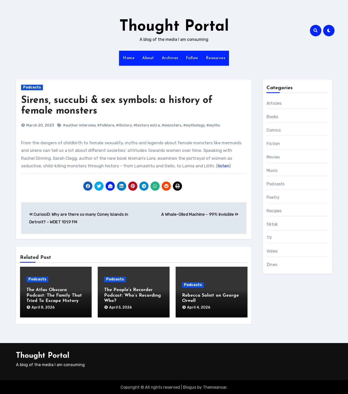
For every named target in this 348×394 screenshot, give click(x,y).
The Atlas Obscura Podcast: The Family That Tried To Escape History (54, 295)
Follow (192, 58)
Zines (272, 264)
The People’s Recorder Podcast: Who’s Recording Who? (132, 295)
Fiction (273, 143)
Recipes (274, 210)
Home (129, 58)
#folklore (105, 125)
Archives (170, 58)
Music (272, 170)
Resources (215, 58)
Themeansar (214, 386)
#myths (213, 125)
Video (272, 251)
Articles (274, 103)
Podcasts (32, 87)
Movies (273, 157)
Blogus (189, 386)
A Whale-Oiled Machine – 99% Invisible (199, 214)
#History (124, 125)
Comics (274, 130)
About (148, 58)
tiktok (272, 224)
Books (272, 116)
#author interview (79, 125)
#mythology (194, 125)
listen (223, 165)
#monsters (171, 125)
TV (269, 237)
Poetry (273, 197)
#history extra (147, 125)
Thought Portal (174, 26)
